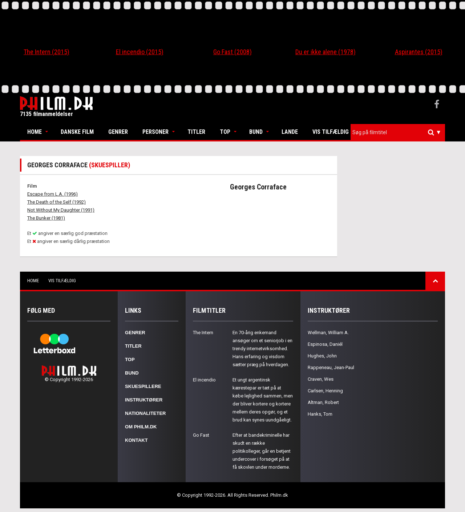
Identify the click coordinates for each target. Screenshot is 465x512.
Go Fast (201, 435)
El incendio (204, 380)
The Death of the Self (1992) (56, 202)
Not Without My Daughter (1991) (60, 210)
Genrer (118, 131)
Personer (155, 131)
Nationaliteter (145, 413)
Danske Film (77, 131)
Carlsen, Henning (325, 390)
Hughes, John (322, 356)
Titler (196, 131)
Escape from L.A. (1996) (52, 194)
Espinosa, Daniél (325, 344)
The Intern (203, 332)
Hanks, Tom (320, 414)
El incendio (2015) (139, 52)
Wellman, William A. (328, 332)
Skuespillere (143, 386)
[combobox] (398, 132)
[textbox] (399, 132)
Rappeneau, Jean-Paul (331, 367)
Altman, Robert (323, 402)
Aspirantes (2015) (418, 52)
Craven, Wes (320, 379)
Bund (256, 131)
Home (34, 131)
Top (225, 131)
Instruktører (143, 400)
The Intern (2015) (46, 52)
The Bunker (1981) (46, 218)
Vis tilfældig (330, 131)
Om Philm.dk (141, 426)
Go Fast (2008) (232, 52)
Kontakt (136, 440)
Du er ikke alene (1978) (325, 52)
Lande (290, 131)
